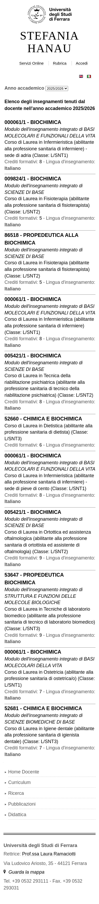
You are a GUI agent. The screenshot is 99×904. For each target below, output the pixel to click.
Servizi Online (31, 63)
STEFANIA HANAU (49, 42)
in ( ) (49, 149)
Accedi (82, 63)
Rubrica (60, 63)
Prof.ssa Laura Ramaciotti (49, 854)
